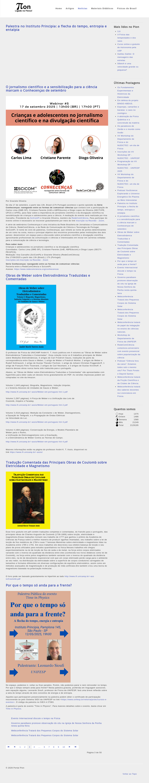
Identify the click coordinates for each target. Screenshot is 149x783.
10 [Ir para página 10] (64, 747)
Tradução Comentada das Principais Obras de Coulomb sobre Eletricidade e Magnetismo (56, 464)
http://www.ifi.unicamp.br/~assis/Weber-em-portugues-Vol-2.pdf (37, 405)
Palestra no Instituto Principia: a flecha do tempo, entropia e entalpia (56, 28)
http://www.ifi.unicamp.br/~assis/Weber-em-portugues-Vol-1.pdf (37, 392)
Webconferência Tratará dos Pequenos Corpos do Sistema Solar (44, 730)
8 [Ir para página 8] (53, 747)
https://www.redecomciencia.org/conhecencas (36, 269)
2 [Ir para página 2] (24, 747)
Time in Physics (13, 709)
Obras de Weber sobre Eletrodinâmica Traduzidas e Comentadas (48, 277)
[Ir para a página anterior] (15, 747)
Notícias (82, 8)
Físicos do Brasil (127, 8)
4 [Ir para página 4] (34, 747)
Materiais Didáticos (102, 8)
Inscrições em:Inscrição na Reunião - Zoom (27, 260)
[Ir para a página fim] (76, 747)
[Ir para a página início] (9, 747)
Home (58, 8)
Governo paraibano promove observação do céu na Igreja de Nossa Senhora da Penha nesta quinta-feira (56, 724)
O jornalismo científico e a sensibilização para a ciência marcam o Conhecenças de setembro (51, 88)
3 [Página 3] (29, 747)
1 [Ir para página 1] (20, 747)
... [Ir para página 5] (39, 747)
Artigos (70, 8)
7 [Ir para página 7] (49, 747)
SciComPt (35, 218)
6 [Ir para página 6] (44, 747)
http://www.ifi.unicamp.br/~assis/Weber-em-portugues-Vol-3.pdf (37, 422)
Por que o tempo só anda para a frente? (39, 585)
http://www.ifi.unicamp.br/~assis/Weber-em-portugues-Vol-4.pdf (37, 442)
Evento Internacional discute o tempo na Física (35, 718)
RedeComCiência (80, 218)
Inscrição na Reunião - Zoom (90, 221)
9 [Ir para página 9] (58, 747)
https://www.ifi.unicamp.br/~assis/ (26, 452)
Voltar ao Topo (130, 774)
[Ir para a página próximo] (70, 747)
